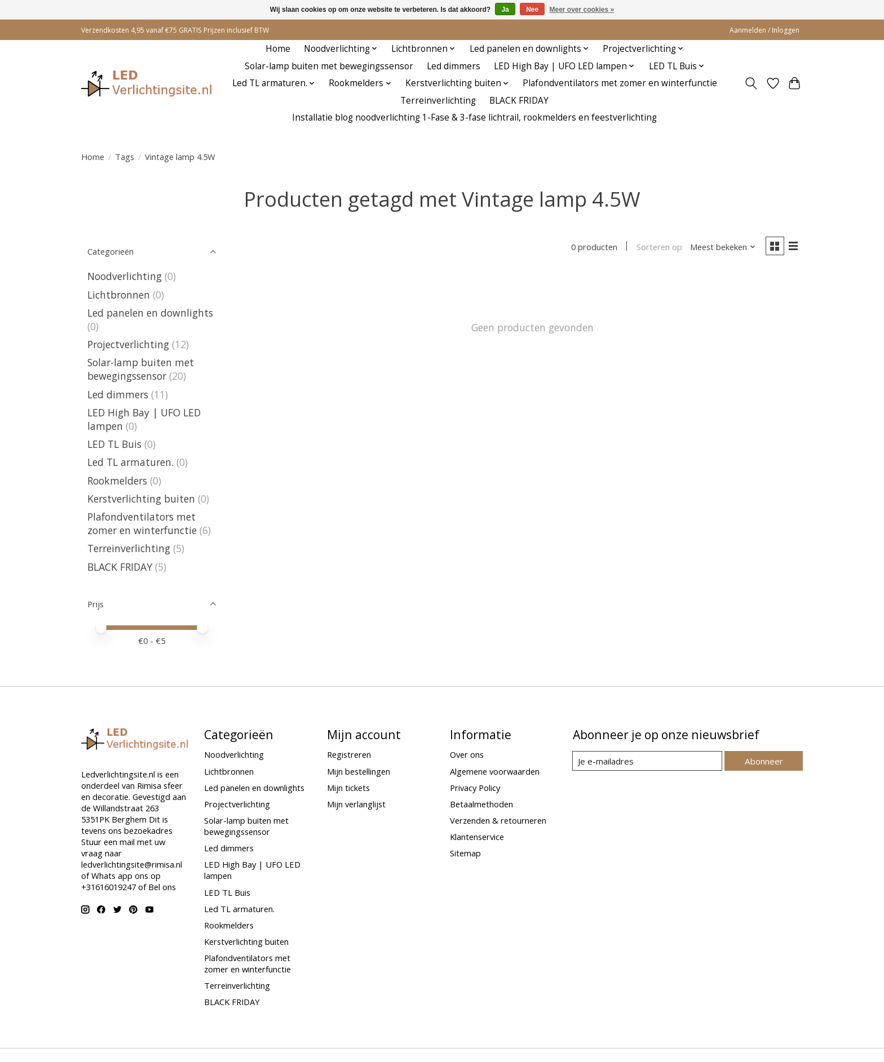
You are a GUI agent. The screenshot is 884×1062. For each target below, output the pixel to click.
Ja (505, 10)
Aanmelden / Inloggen (764, 30)
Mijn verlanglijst (356, 804)
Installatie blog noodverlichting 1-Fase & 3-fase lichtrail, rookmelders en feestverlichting (474, 117)
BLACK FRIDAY (519, 100)
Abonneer (763, 760)
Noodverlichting (124, 276)
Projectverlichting (128, 344)
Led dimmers (453, 66)
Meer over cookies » (582, 10)
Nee (532, 10)
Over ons (467, 754)
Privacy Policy (475, 787)
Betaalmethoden (481, 804)
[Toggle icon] (751, 83)
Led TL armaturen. (130, 462)
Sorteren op (657, 246)
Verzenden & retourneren (498, 820)
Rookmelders (117, 480)
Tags (124, 156)
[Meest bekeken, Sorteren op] (721, 246)
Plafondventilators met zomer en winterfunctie (620, 83)
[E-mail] (647, 761)
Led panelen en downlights (150, 312)
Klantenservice (477, 836)
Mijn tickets (348, 787)
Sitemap (465, 853)
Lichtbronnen (118, 294)
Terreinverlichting (438, 100)
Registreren (349, 754)
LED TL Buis (114, 444)
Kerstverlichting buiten (141, 498)
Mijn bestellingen (358, 771)
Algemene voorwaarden (495, 771)
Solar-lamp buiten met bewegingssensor (329, 66)
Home (278, 49)
